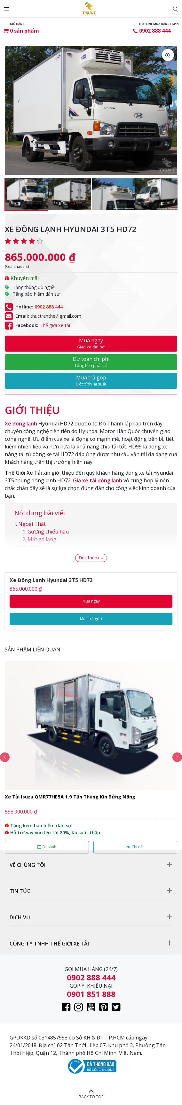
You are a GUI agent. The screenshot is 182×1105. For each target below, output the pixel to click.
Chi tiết (135, 847)
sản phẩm (24, 30)
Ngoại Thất (32, 523)
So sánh (46, 847)
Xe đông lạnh (21, 423)
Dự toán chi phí (91, 361)
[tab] (32, 406)
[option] (26, 194)
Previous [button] (5, 757)
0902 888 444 (154, 30)
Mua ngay (91, 343)
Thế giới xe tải (55, 325)
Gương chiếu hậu (48, 531)
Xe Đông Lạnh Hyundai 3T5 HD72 (51, 580)
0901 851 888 (91, 994)
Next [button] (177, 757)
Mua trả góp (91, 380)
